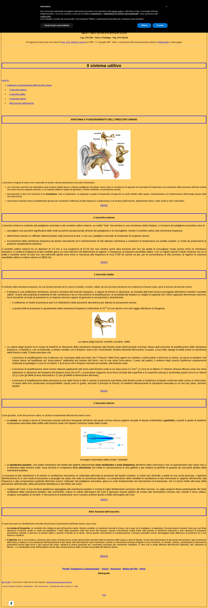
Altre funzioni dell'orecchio (104, 511)
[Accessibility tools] (11, 603)
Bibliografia (164, 42)
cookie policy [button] (45, 16)
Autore (105, 569)
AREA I (84, 33)
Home (143, 569)
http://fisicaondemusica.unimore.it (59, 582)
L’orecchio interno (104, 403)
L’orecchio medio (104, 274)
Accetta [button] (160, 25)
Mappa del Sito (130, 569)
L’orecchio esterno (104, 217)
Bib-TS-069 (6, 582)
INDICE (104, 205)
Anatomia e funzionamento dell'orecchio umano (29, 85)
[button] (166, 6)
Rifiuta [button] (144, 25)
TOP (104, 595)
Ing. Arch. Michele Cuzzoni (74, 42)
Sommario (115, 569)
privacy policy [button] (117, 11)
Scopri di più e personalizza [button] (57, 25)
